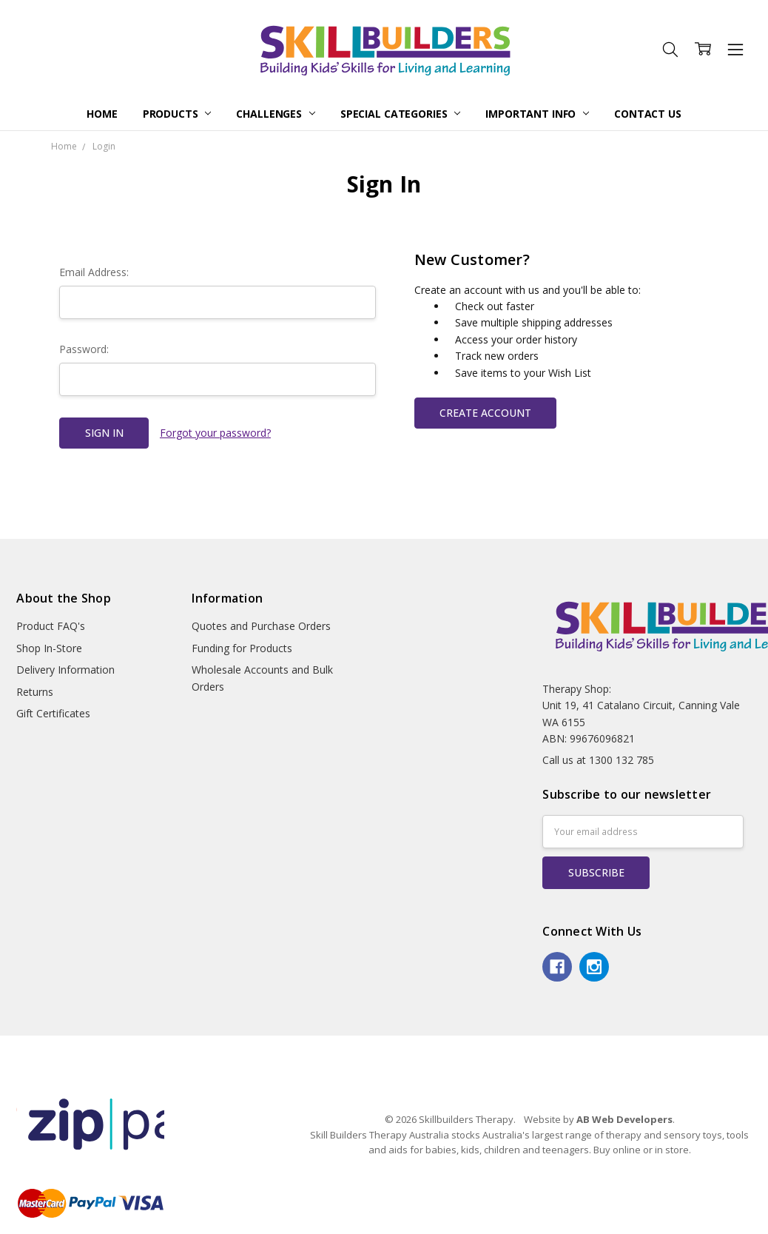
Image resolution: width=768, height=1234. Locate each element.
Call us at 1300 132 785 (598, 760)
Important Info (537, 114)
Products (177, 114)
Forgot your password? (215, 433)
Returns (34, 692)
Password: (84, 349)
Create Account (485, 413)
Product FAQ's (50, 626)
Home (102, 114)
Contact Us (647, 114)
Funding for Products (242, 648)
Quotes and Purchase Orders (261, 626)
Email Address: (94, 272)
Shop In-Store (49, 648)
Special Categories (400, 114)
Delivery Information (65, 670)
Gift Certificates (53, 713)
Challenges (275, 114)
